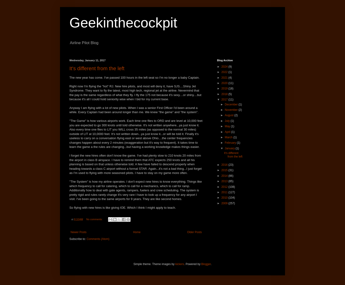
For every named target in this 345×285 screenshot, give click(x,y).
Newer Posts (78, 232)
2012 (225, 187)
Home (137, 232)
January (230, 148)
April (228, 132)
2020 (225, 83)
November (232, 110)
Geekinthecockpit (123, 23)
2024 (225, 66)
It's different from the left (96, 68)
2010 (225, 197)
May (228, 126)
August (229, 115)
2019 (225, 88)
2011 (225, 192)
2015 (225, 170)
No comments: (94, 219)
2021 (225, 77)
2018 (225, 94)
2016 (225, 164)
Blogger (206, 264)
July (228, 121)
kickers (179, 264)
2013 (225, 181)
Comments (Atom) (97, 239)
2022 (225, 72)
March (229, 137)
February (231, 142)
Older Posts (194, 232)
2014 (225, 175)
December (232, 104)
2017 (225, 99)
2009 (225, 203)
